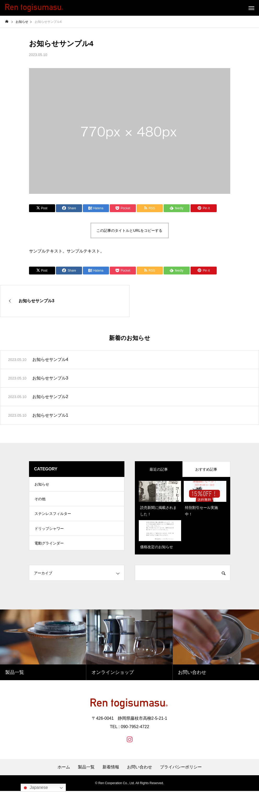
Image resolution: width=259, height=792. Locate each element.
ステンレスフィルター (52, 516)
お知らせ (41, 485)
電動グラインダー (49, 548)
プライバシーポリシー (181, 768)
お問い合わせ (139, 768)
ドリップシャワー (49, 532)
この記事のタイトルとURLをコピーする (129, 230)
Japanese (35, 788)
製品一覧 (86, 768)
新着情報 (110, 768)
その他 (39, 500)
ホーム (63, 768)
